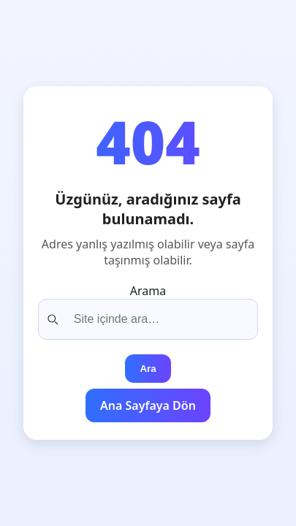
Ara (148, 368)
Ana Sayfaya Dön (148, 405)
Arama (148, 291)
